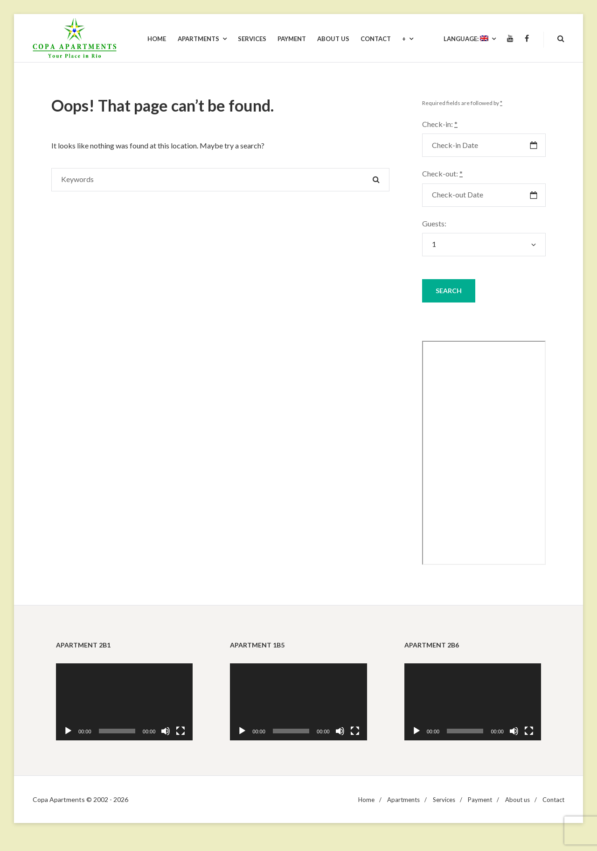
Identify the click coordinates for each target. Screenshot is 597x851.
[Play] (68, 731)
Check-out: (442, 173)
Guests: (434, 223)
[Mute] (165, 731)
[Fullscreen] (180, 731)
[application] (124, 701)
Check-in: (440, 124)
